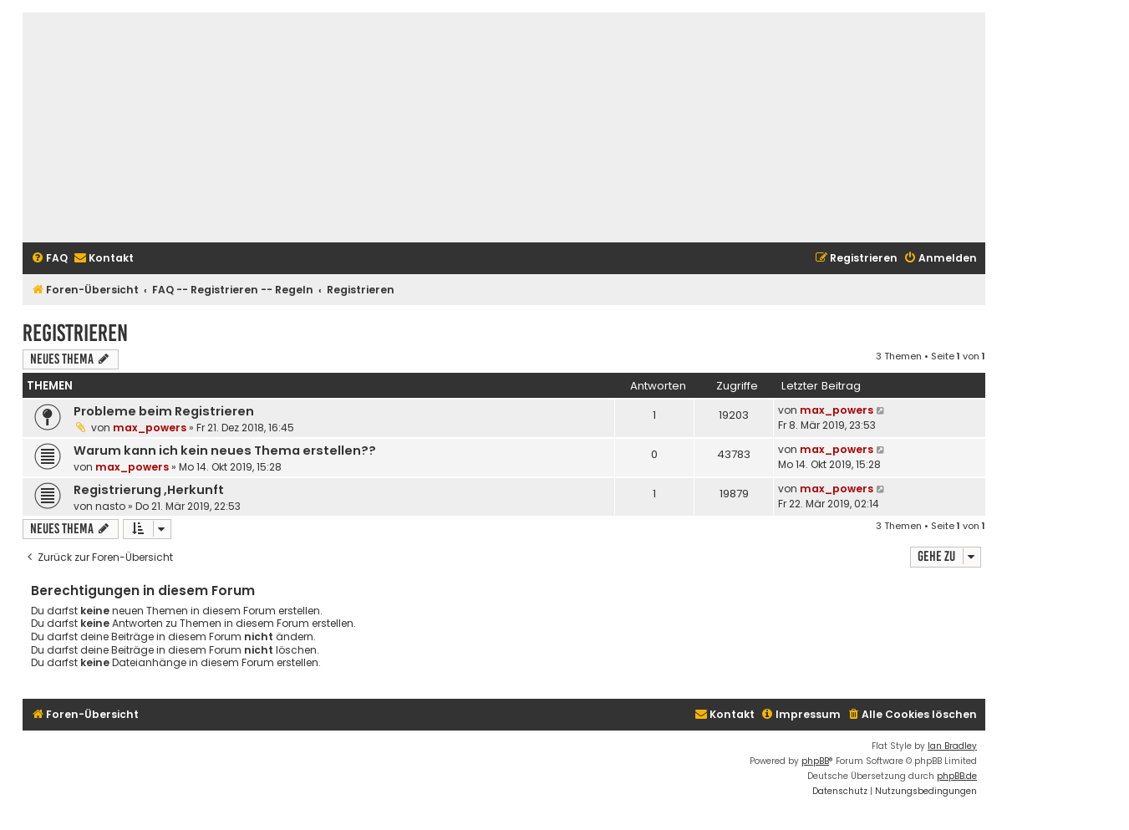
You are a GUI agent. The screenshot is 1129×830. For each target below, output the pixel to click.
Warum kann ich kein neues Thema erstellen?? (225, 450)
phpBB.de (957, 776)
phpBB (815, 761)
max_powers (149, 427)
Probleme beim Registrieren (164, 411)
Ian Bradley (952, 746)
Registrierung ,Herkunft (149, 489)
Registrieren (75, 333)
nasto (110, 506)
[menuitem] (49, 258)
